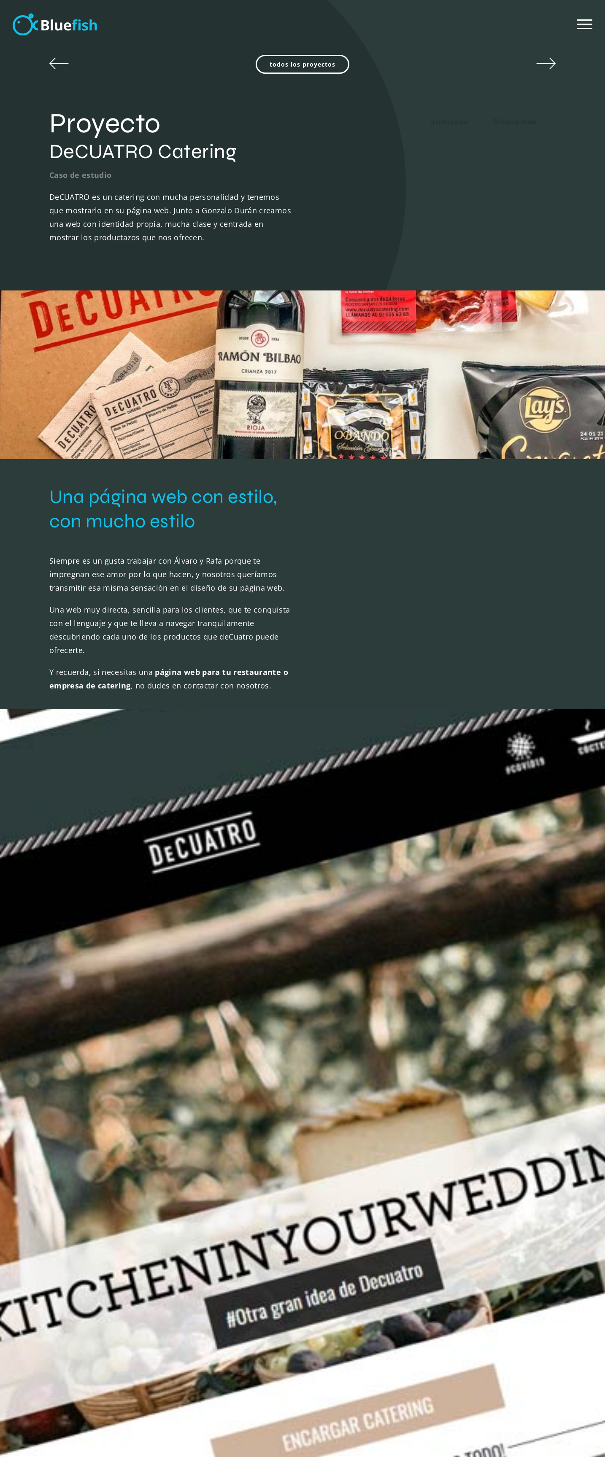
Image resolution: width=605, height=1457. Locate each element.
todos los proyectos (302, 64)
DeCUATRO (69, 197)
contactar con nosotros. (227, 685)
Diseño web (515, 121)
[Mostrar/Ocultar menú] (585, 24)
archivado (449, 121)
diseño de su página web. (237, 588)
